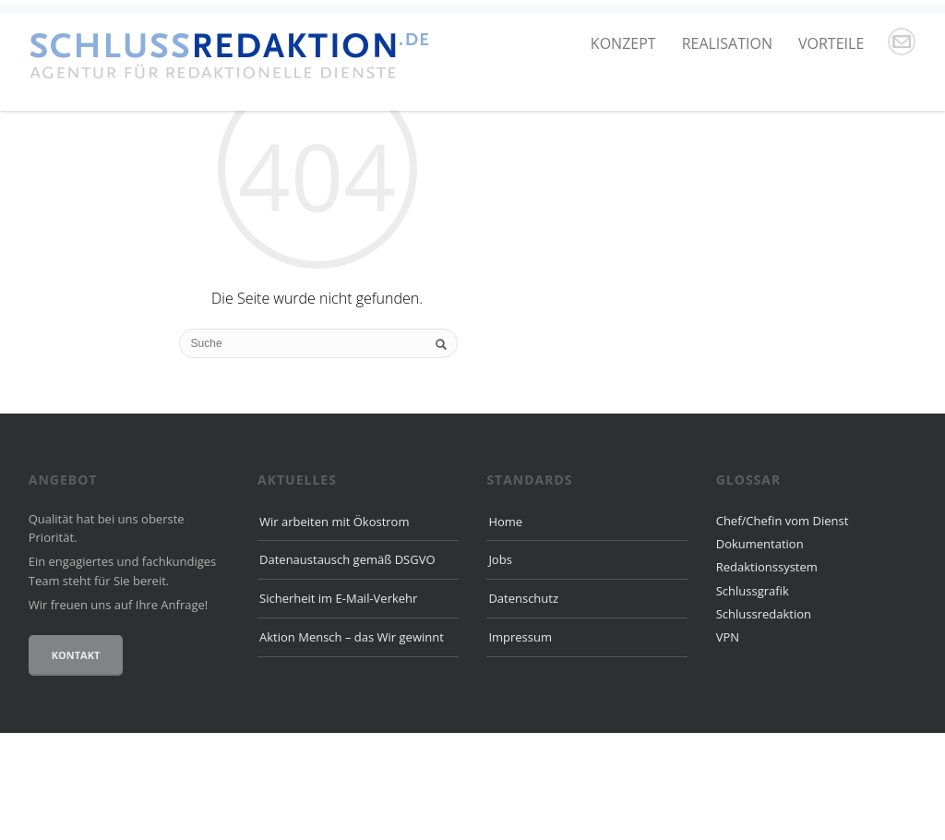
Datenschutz (523, 705)
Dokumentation (760, 650)
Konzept (623, 43)
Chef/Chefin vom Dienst (782, 626)
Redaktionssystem (767, 674)
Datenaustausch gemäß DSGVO (347, 666)
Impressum (520, 743)
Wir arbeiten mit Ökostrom (334, 627)
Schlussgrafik (752, 697)
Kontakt (76, 762)
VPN (727, 744)
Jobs (499, 666)
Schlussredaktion (763, 720)
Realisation (727, 43)
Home (505, 627)
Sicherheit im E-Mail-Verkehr (338, 705)
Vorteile (831, 43)
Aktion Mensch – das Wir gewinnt (351, 743)
